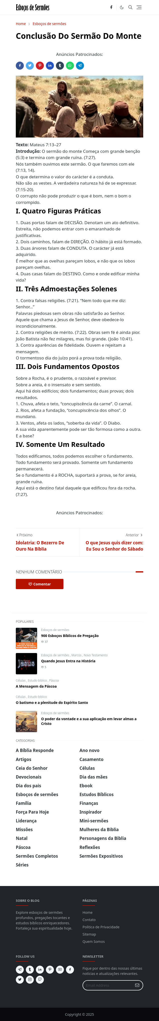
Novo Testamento (96, 655)
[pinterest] (50, 970)
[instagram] (30, 980)
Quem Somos (94, 941)
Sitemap (89, 934)
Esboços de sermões (55, 630)
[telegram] (20, 970)
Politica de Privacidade (101, 927)
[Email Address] (107, 985)
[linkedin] (40, 970)
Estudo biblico (38, 680)
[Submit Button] (137, 985)
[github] (40, 980)
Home (88, 912)
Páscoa (54, 680)
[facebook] (111, 7)
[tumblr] (30, 970)
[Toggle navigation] (139, 7)
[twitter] (20, 980)
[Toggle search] (130, 7)
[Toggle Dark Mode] (122, 7)
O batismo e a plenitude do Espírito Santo (52, 702)
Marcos (76, 655)
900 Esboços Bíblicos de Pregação (70, 635)
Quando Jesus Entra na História (68, 661)
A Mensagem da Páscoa (36, 686)
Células (21, 680)
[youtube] (60, 970)
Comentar (39, 584)
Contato (89, 919)
